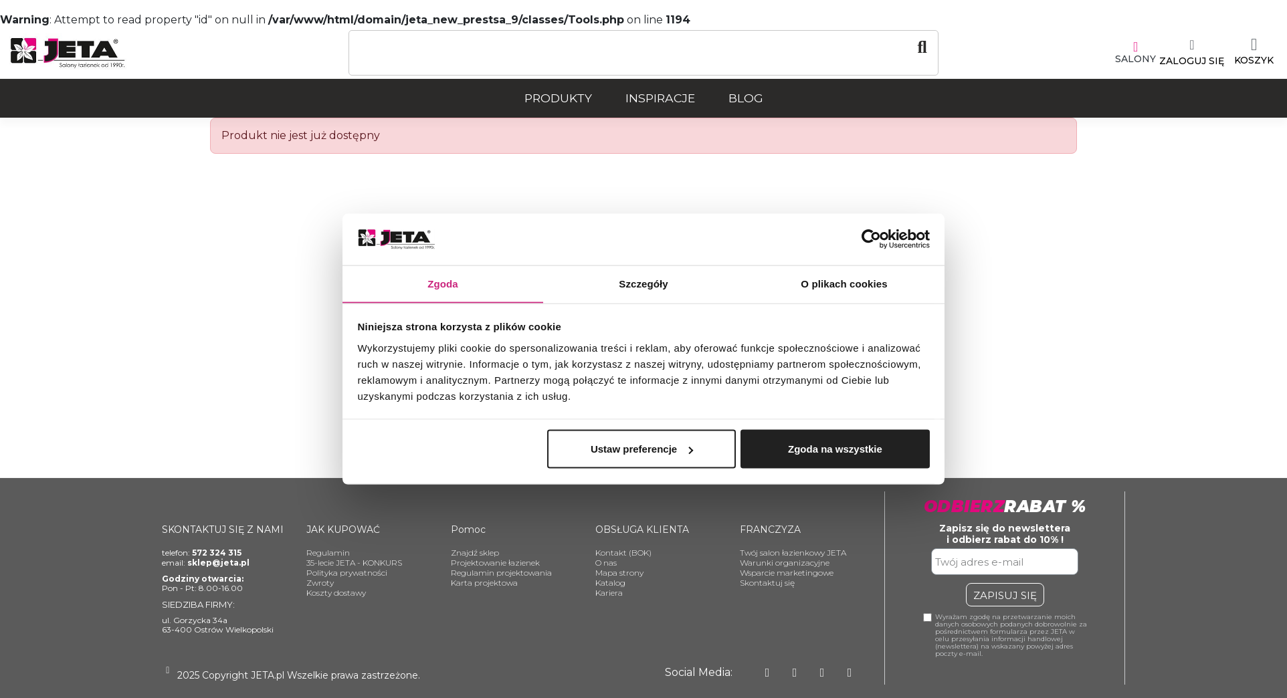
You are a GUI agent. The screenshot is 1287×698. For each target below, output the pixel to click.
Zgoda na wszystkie (835, 449)
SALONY (1135, 59)
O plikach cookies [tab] (844, 283)
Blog (745, 98)
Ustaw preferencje (642, 449)
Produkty (558, 98)
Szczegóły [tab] (643, 283)
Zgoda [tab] (442, 283)
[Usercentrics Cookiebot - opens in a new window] (871, 239)
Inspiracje (660, 98)
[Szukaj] (643, 47)
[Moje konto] (1191, 53)
